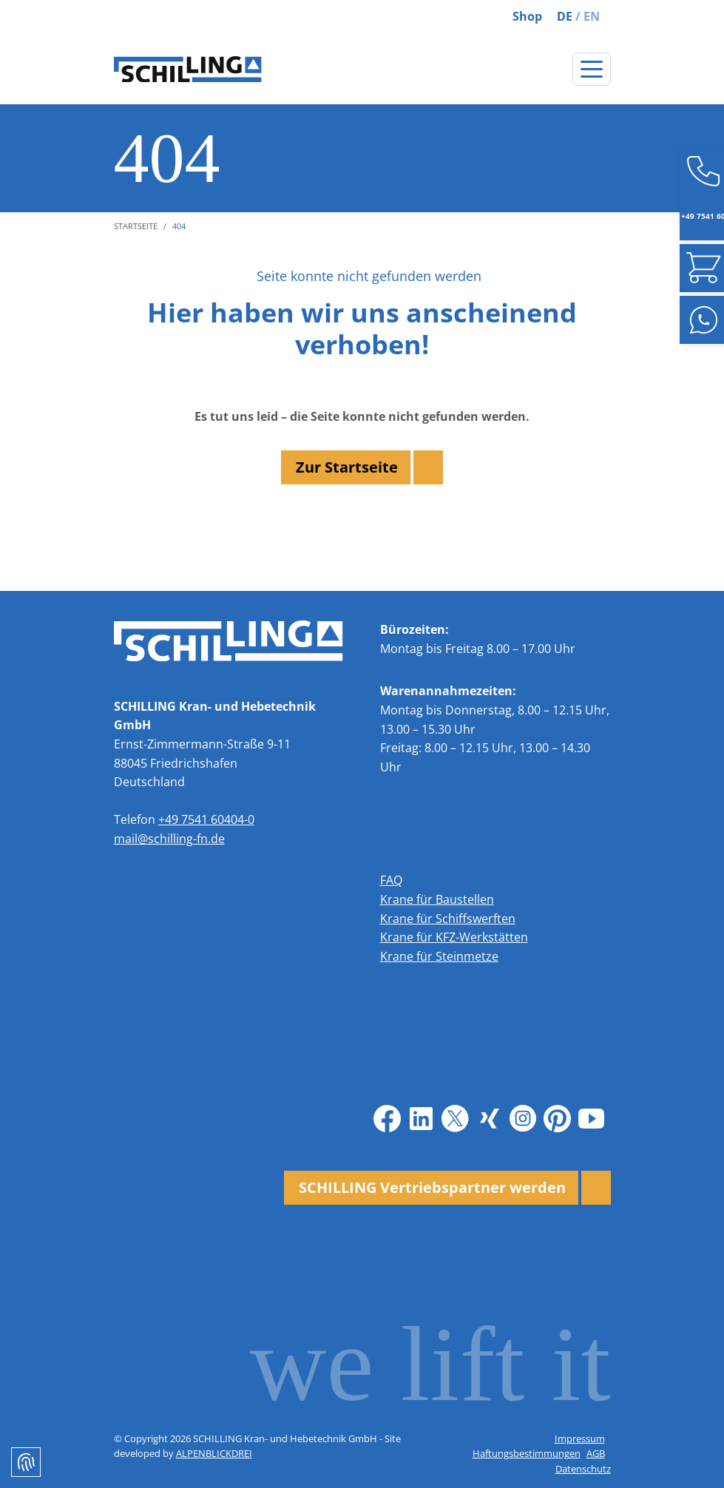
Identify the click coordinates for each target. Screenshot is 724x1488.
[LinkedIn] (421, 1118)
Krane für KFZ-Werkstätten (454, 937)
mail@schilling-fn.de (169, 839)
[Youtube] (591, 1118)
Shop (527, 16)
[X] (455, 1118)
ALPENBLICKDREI (214, 1453)
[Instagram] (523, 1118)
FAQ (391, 880)
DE (564, 16)
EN (591, 16)
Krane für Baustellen (437, 899)
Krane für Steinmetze (439, 956)
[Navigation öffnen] (591, 69)
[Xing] (489, 1118)
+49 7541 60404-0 (206, 819)
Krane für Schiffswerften (447, 918)
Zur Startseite (347, 467)
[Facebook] (387, 1118)
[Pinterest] (557, 1118)
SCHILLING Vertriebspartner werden (432, 1187)
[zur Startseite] (188, 69)
